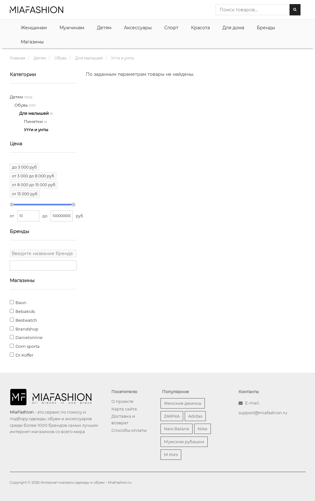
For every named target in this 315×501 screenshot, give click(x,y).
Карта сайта (124, 408)
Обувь (21, 105)
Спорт (171, 28)
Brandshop (26, 328)
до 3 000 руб (24, 167)
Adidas (195, 416)
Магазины (32, 42)
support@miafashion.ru (263, 412)
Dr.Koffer (24, 355)
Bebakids (25, 311)
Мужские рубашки (184, 441)
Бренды (266, 28)
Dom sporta (27, 346)
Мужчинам (71, 28)
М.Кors (171, 454)
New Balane (176, 428)
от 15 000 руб (24, 194)
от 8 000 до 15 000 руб (33, 184)
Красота (200, 28)
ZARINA (172, 416)
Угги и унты (36, 129)
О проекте (122, 401)
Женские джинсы (182, 403)
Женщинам (34, 28)
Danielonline (28, 337)
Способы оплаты (129, 430)
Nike (202, 428)
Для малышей (34, 113)
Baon (20, 302)
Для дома (233, 28)
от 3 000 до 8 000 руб (33, 176)
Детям (104, 28)
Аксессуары (138, 28)
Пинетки (34, 121)
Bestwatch (26, 320)
